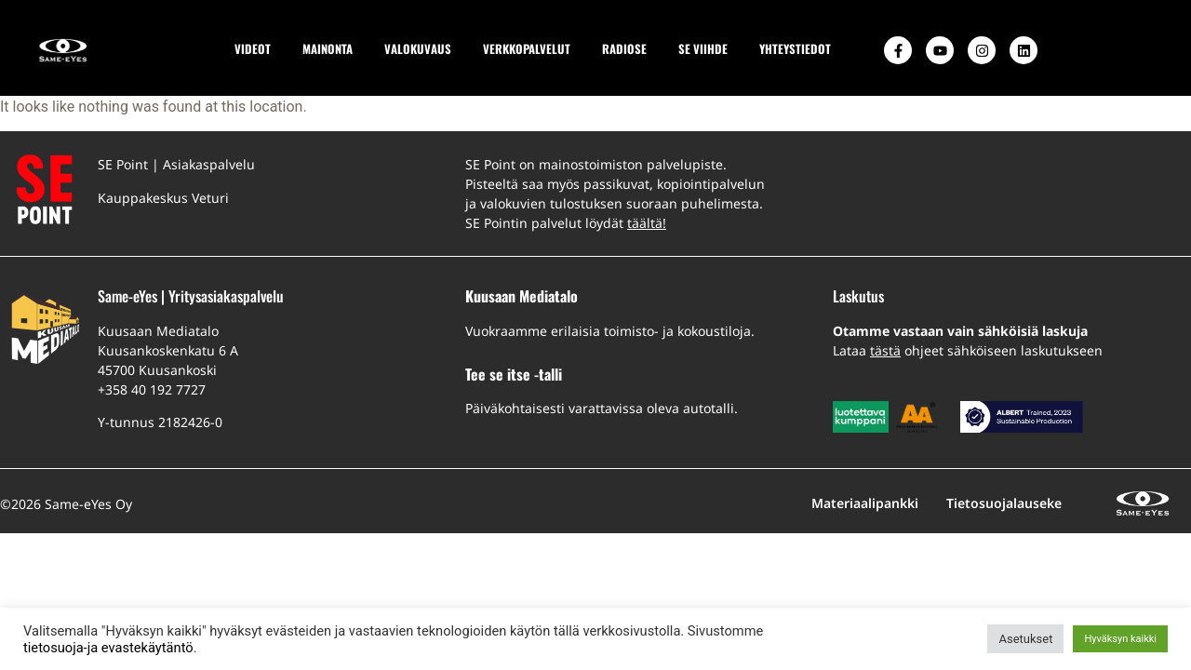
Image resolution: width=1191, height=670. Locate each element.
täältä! (646, 223)
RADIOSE (624, 49)
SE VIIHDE (703, 49)
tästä (885, 350)
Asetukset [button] (1025, 639)
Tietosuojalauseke (1004, 503)
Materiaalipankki (864, 503)
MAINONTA (327, 49)
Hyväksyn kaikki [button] (1120, 639)
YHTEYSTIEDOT (795, 49)
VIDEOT (252, 49)
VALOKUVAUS (417, 49)
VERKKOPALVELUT (526, 49)
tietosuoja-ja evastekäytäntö (108, 647)
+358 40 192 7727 (152, 389)
